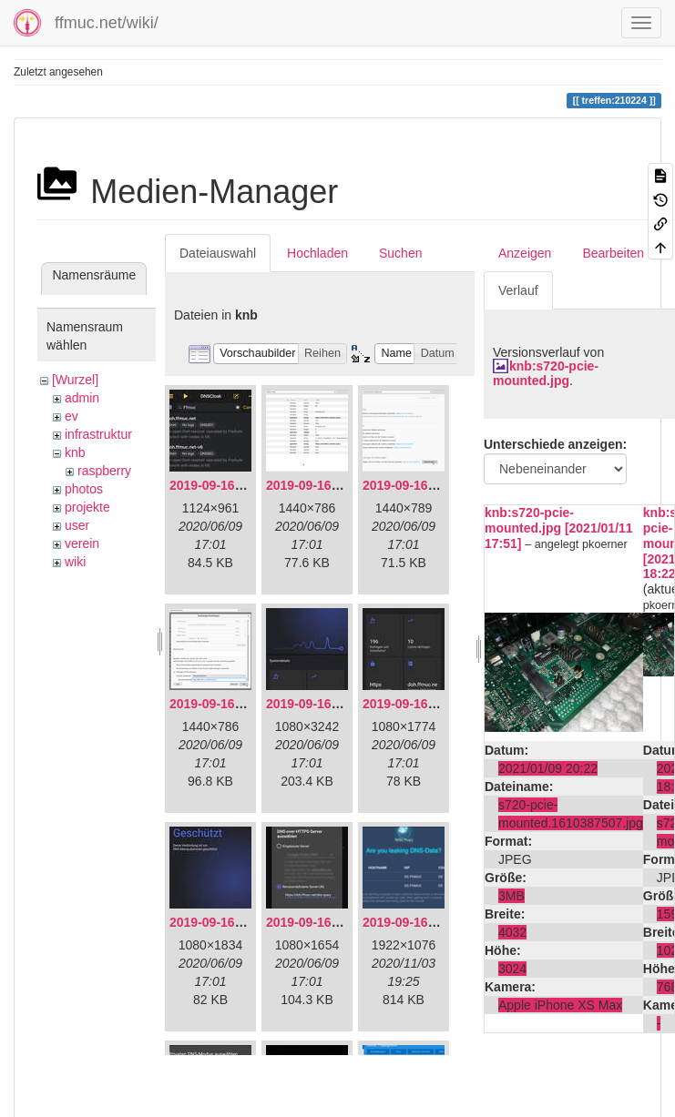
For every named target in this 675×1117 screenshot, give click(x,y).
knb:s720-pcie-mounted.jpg (545, 373)
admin (82, 398)
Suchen (400, 253)
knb (75, 452)
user (77, 525)
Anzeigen (524, 253)
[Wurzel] (75, 379)
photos (84, 489)
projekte (87, 507)
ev (71, 416)
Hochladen (317, 253)
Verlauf (518, 290)
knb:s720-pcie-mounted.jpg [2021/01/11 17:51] (559, 528)
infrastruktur (98, 434)
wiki (75, 561)
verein (82, 543)
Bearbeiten (613, 253)
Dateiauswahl (217, 253)
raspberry (104, 470)
